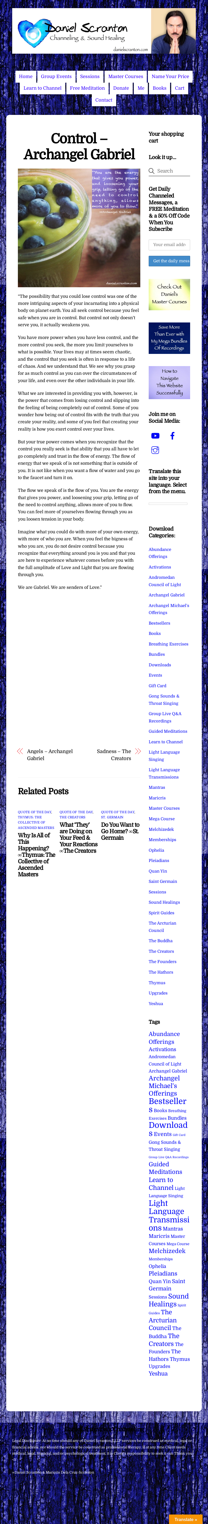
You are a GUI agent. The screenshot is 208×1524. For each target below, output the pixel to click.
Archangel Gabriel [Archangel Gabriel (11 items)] (168, 1071)
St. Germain (112, 817)
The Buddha (161, 940)
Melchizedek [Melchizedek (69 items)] (167, 1251)
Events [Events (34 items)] (163, 1134)
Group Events (56, 76)
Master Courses (125, 76)
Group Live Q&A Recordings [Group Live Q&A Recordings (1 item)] (168, 1157)
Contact (103, 100)
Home (25, 76)
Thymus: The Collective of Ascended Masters (36, 822)
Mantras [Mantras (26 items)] (173, 1229)
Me (141, 88)
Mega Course (162, 818)
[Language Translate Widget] (168, 504)
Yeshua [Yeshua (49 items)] (158, 1373)
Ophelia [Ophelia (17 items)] (157, 1266)
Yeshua (156, 1003)
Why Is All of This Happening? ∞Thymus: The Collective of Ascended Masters (36, 855)
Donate (121, 88)
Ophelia (156, 850)
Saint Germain (163, 881)
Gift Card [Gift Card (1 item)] (179, 1135)
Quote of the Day (34, 812)
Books (160, 88)
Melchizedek (161, 829)
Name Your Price (170, 76)
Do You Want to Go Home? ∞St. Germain (120, 831)
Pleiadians (159, 860)
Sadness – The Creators (114, 754)
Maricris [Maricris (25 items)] (159, 1236)
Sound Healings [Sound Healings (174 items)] (169, 1300)
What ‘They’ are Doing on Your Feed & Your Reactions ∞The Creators (79, 838)
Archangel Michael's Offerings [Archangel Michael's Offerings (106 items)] (164, 1086)
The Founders (163, 961)
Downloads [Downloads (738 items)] (168, 1129)
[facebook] (173, 436)
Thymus (157, 982)
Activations (160, 567)
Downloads (160, 665)
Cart (179, 88)
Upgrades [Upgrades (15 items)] (159, 1366)
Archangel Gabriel (167, 595)
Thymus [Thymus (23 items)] (180, 1359)
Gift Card (157, 685)
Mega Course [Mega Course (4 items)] (178, 1244)
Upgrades (158, 993)
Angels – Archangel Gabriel (50, 754)
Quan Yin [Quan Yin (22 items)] (160, 1281)
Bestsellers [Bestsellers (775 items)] (167, 1105)
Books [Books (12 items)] (160, 1110)
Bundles (157, 654)
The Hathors (161, 972)
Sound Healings (164, 902)
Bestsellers (159, 623)
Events (155, 675)
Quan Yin (158, 871)
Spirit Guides (161, 912)
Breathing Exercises (168, 644)
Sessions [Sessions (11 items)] (158, 1297)
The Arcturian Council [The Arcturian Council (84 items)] (163, 1320)
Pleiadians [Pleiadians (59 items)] (163, 1273)
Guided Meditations (168, 731)
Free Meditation (87, 88)
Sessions (90, 76)
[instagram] (156, 450)
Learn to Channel (42, 88)
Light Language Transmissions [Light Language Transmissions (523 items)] (169, 1215)
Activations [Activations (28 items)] (162, 1049)
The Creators (73, 817)
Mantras (157, 787)
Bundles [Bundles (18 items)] (177, 1118)
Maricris (157, 798)
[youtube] (156, 436)
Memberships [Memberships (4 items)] (161, 1259)
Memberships (162, 839)
